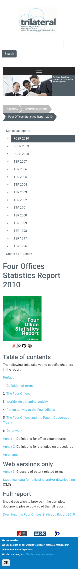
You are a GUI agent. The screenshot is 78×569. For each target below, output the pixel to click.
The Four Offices (18, 393)
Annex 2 (9, 446)
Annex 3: (9, 471)
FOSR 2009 (21, 146)
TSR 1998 (20, 231)
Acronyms (10, 455)
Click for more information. (40, 554)
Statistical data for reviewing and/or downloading (39, 480)
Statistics (12, 109)
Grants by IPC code (19, 254)
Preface (8, 377)
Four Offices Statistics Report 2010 (30, 116)
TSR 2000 (20, 215)
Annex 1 (9, 439)
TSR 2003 (20, 192)
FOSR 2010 (21, 138)
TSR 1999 (20, 223)
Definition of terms (20, 386)
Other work (14, 431)
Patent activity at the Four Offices (30, 410)
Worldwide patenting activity (27, 401)
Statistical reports (36, 109)
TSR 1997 (20, 238)
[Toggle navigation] (39, 71)
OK (6, 562)
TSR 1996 (20, 246)
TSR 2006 (20, 169)
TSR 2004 (20, 184)
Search (9, 54)
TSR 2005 (20, 177)
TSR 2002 (20, 200)
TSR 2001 (20, 208)
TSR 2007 (20, 161)
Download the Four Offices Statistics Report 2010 (39, 514)
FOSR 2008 (21, 154)
